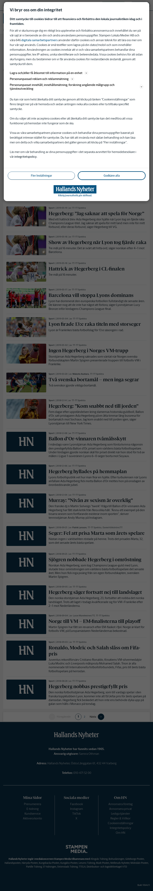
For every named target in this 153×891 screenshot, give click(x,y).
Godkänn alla (112, 175)
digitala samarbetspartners (39, 40)
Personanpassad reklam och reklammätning (42, 79)
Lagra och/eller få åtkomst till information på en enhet (49, 73)
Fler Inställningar (41, 175)
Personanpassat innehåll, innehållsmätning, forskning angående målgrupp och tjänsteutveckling (76, 86)
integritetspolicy (25, 157)
